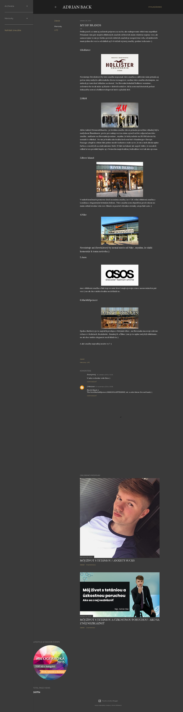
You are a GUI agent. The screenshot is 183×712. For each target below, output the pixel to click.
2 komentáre (90, 627)
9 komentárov (91, 565)
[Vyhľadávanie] (155, 7)
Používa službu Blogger (108, 700)
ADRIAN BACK (77, 7)
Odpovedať (92, 382)
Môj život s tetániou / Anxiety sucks (107, 560)
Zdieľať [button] (57, 21)
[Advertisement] (120, 452)
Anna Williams (116, 705)
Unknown (91, 386)
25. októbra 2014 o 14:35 (105, 375)
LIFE (56, 30)
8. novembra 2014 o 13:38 (104, 386)
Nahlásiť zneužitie (13, 30)
